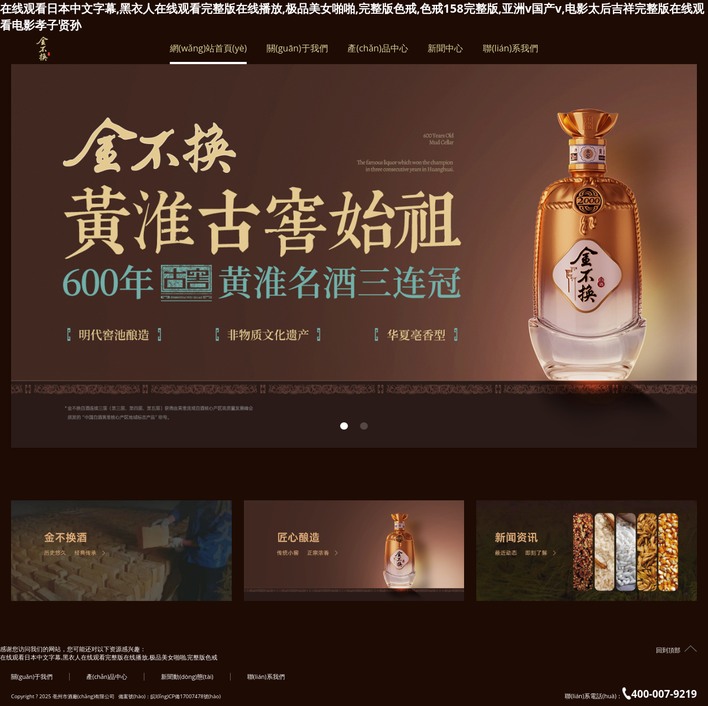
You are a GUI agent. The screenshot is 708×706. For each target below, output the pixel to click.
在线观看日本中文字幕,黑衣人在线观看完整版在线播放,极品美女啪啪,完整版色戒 (108, 657)
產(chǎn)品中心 (377, 53)
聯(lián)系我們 (510, 53)
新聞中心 (445, 53)
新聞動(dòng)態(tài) (187, 677)
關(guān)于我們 (297, 53)
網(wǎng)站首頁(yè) (208, 53)
